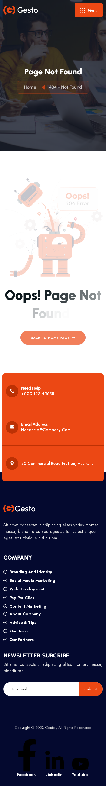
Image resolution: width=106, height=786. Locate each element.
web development (24, 589)
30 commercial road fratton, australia (57, 464)
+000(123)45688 (37, 394)
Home (31, 87)
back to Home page (53, 339)
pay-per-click (19, 597)
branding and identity (27, 572)
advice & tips (19, 622)
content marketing (24, 606)
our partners (18, 639)
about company (22, 614)
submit (90, 689)
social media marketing (29, 580)
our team (15, 631)
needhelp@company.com (46, 430)
